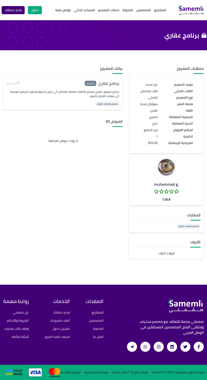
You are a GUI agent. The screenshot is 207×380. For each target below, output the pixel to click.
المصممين (143, 10)
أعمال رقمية (120, 372)
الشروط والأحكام (18, 320)
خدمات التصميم (108, 10)
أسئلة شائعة (20, 337)
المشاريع (160, 10)
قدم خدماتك (61, 312)
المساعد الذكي (84, 10)
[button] (166, 167)
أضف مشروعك (60, 320)
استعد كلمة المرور (57, 337)
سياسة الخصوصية (96, 372)
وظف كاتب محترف (16, 328)
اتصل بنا (98, 337)
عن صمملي (21, 312)
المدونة (128, 10)
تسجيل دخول (61, 328)
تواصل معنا (63, 10)
